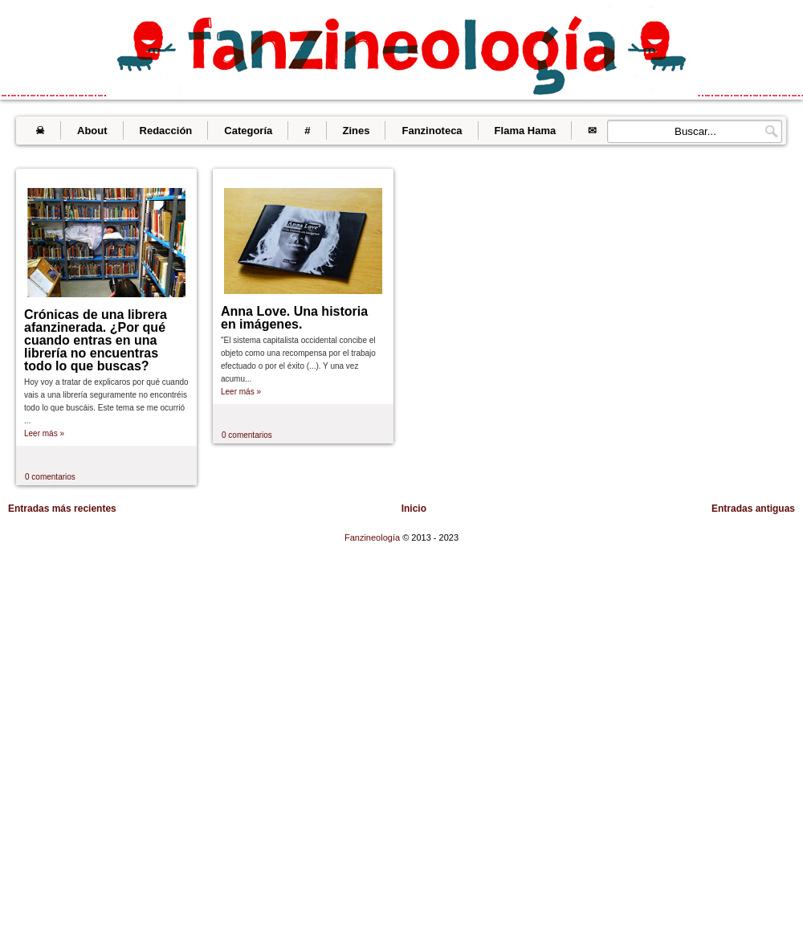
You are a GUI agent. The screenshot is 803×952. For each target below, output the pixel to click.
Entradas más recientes (62, 508)
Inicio (414, 508)
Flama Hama (525, 131)
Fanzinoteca (432, 131)
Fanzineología (373, 537)
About (92, 131)
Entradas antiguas (753, 508)
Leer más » (44, 433)
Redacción (166, 131)
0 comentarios (50, 476)
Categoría (248, 131)
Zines (356, 131)
